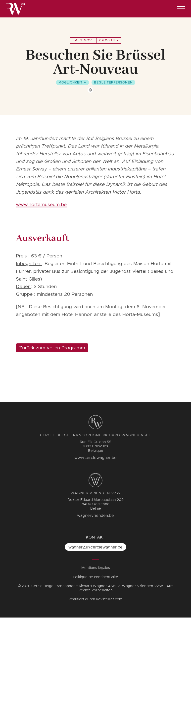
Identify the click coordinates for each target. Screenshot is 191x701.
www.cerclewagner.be (95, 541)
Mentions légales (95, 651)
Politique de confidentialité (95, 660)
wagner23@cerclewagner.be (95, 631)
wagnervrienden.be (95, 599)
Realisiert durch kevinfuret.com (95, 683)
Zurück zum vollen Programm (52, 431)
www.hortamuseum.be (41, 288)
